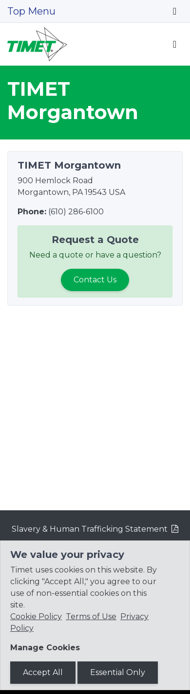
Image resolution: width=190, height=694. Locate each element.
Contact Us (95, 279)
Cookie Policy (36, 616)
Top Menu (31, 11)
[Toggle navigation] (175, 11)
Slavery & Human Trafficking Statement (90, 529)
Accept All (43, 672)
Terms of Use (91, 616)
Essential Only (117, 672)
